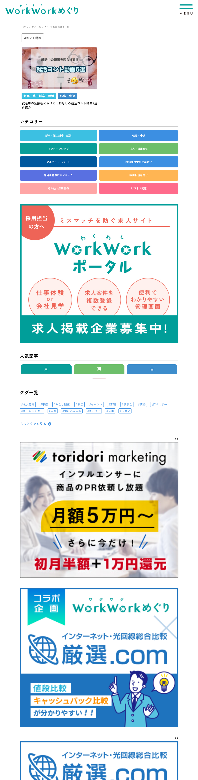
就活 (80, 404)
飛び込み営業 (72, 411)
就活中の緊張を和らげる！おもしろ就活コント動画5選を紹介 (59, 105)
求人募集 (28, 404)
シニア (126, 411)
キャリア (94, 411)
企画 (111, 411)
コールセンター (33, 411)
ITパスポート (161, 404)
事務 (45, 404)
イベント (96, 404)
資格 (143, 404)
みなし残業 (63, 404)
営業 (53, 411)
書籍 (113, 404)
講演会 (128, 404)
